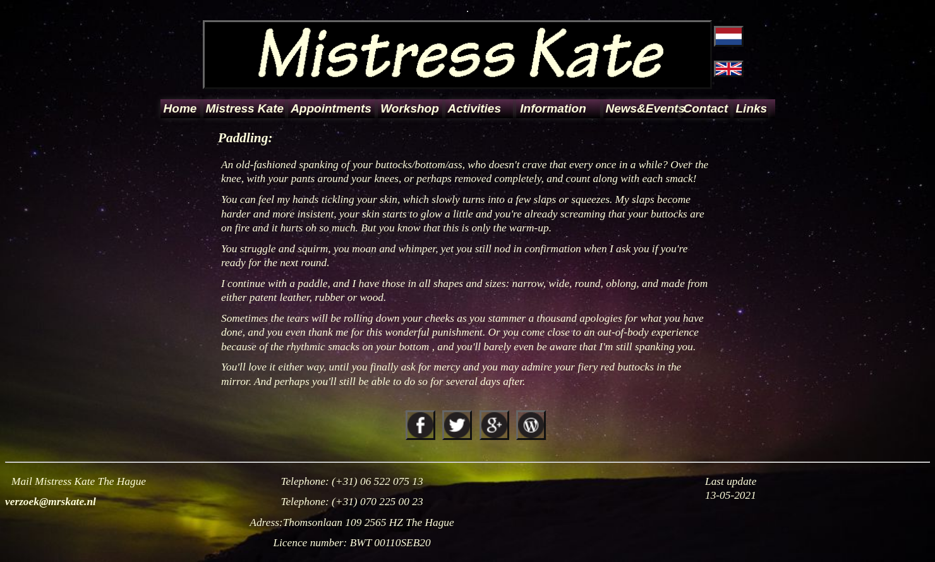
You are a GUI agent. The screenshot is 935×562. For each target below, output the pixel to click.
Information (553, 108)
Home (180, 108)
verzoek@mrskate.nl (50, 502)
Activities (474, 108)
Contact (706, 108)
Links (751, 108)
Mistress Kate (244, 108)
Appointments (331, 108)
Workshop (409, 108)
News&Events (641, 108)
